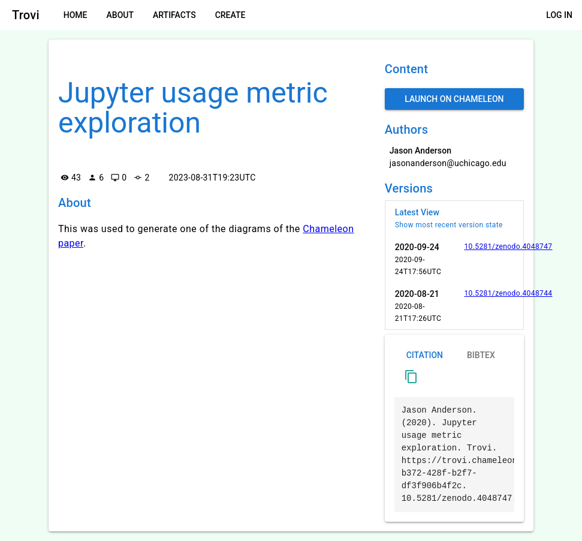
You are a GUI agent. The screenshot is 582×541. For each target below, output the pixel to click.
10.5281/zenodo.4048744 (508, 293)
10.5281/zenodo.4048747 (508, 246)
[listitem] (454, 218)
